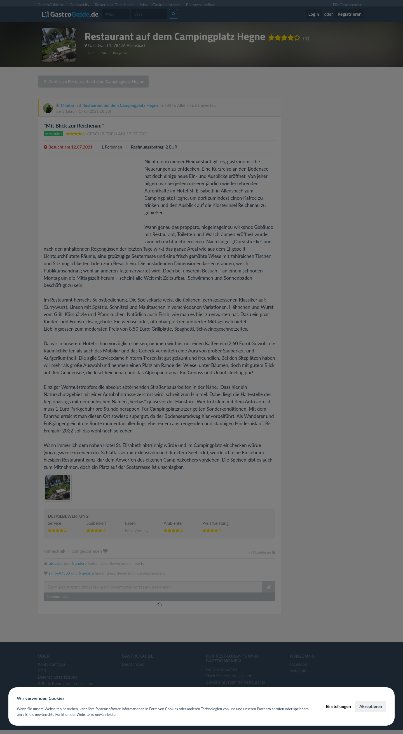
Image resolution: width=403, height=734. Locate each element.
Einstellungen (338, 706)
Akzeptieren (370, 706)
